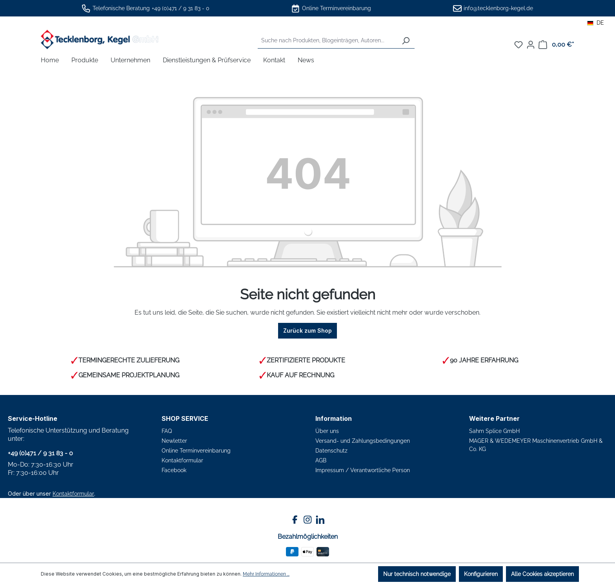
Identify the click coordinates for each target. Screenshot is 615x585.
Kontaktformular (73, 494)
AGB (320, 460)
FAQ (167, 431)
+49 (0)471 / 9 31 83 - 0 (180, 8)
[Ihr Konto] (530, 45)
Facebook (174, 470)
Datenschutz (331, 450)
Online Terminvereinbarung (336, 8)
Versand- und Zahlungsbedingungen (362, 441)
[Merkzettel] (518, 45)
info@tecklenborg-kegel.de (498, 8)
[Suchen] (406, 41)
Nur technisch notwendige (417, 574)
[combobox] (327, 41)
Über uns (327, 431)
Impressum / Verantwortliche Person (362, 470)
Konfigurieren (481, 574)
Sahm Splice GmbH (494, 431)
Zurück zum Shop (307, 330)
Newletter (174, 441)
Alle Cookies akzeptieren (542, 574)
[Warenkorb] (556, 45)
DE (595, 23)
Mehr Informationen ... (266, 574)
